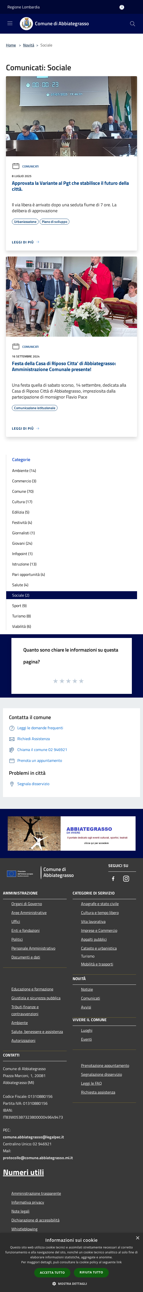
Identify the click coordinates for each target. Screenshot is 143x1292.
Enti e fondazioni (25, 930)
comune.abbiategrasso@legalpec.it (33, 1137)
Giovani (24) (22, 543)
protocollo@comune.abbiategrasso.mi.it (38, 1158)
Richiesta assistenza (98, 1092)
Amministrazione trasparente (36, 1193)
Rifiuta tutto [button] (91, 1272)
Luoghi (86, 1030)
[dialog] (71, 1262)
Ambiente (19, 1023)
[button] (71, 1283)
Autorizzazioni (23, 1040)
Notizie (87, 989)
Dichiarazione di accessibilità (35, 1220)
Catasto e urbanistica (99, 948)
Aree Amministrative (29, 913)
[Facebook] (113, 879)
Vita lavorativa (93, 921)
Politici (17, 939)
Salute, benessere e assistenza (37, 1031)
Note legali (20, 1211)
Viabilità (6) (21, 626)
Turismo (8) (21, 616)
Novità (28, 45)
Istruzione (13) (24, 564)
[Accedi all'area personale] (122, 7)
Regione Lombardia (23, 7)
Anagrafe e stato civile (100, 904)
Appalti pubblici (94, 939)
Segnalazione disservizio (101, 1074)
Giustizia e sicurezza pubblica (35, 998)
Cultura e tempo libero (100, 913)
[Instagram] (126, 879)
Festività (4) (22, 522)
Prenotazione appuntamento (105, 1065)
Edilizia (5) (20, 512)
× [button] (137, 1238)
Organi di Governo (26, 904)
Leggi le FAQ (91, 1083)
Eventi (86, 1039)
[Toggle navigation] (10, 23)
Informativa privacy (27, 1202)
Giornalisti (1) (23, 533)
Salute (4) (20, 585)
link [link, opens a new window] (119, 1262)
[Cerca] (133, 24)
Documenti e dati (25, 957)
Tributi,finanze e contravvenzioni (25, 1010)
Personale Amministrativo (33, 948)
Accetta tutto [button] (52, 1272)
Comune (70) (22, 491)
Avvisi (86, 1007)
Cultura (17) (22, 502)
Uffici (15, 921)
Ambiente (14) (24, 470)
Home (11, 45)
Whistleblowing (24, 1229)
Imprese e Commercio (99, 930)
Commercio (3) (24, 481)
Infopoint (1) (22, 554)
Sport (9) (19, 606)
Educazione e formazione (32, 989)
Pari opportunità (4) (28, 574)
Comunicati (25, 166)
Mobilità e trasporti (97, 964)
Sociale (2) (20, 595)
